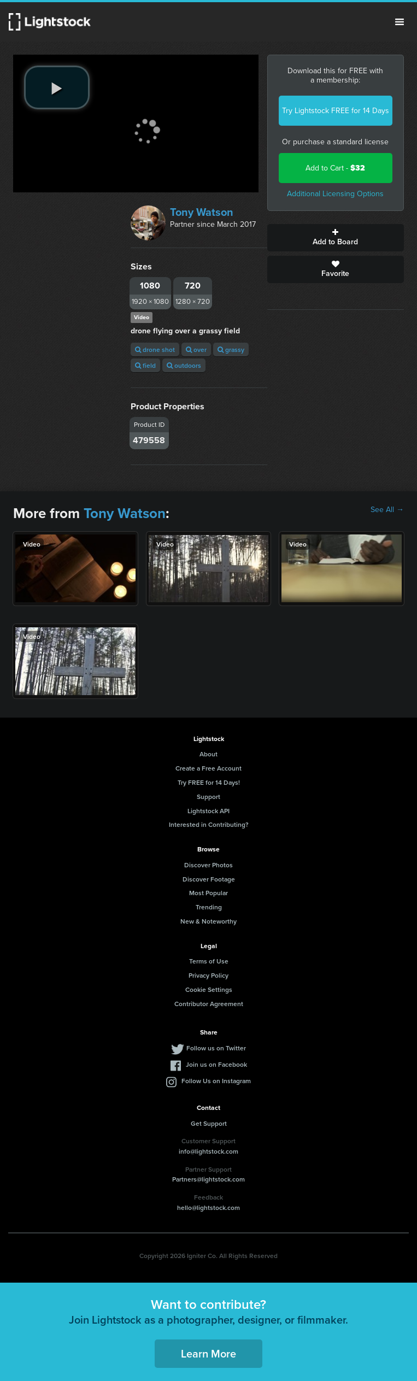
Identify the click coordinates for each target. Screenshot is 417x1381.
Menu (399, 22)
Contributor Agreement (208, 1003)
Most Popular (208, 892)
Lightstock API (208, 810)
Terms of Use (208, 961)
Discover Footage (209, 879)
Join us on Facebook (216, 1064)
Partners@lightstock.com (208, 1179)
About (208, 754)
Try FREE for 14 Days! (209, 782)
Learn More (208, 1353)
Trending (209, 907)
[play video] (57, 87)
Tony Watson (201, 212)
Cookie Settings (208, 989)
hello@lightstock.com (208, 1207)
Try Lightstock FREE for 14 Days (335, 110)
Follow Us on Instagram (216, 1080)
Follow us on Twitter (216, 1048)
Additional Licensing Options (335, 193)
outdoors (184, 365)
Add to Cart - (335, 168)
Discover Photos (208, 864)
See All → (387, 509)
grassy (231, 349)
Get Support (209, 1123)
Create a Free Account (208, 768)
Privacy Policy (208, 975)
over (196, 349)
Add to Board (335, 237)
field (145, 365)
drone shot (155, 349)
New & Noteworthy (208, 921)
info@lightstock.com (208, 1151)
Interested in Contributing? (209, 824)
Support (208, 796)
